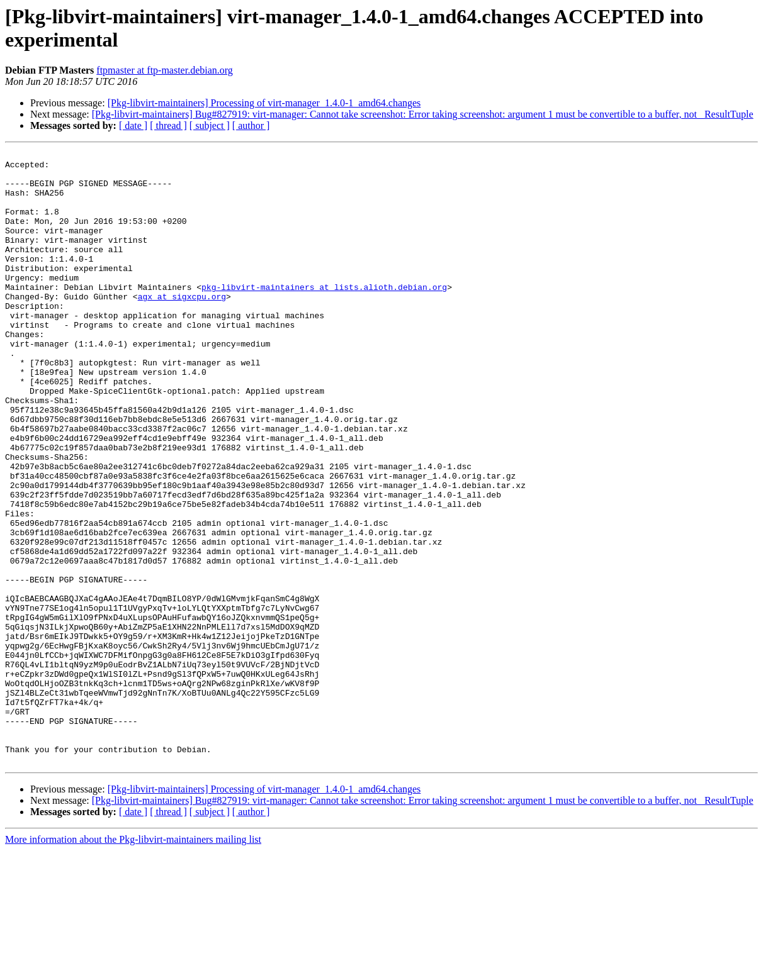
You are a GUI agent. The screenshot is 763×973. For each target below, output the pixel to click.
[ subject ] (209, 125)
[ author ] (251, 125)
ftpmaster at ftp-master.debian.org (164, 70)
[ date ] (133, 125)
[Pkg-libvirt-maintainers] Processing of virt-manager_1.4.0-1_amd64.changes (264, 102)
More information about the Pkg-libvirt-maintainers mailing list (133, 962)
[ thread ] (168, 125)
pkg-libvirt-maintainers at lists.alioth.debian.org (324, 315)
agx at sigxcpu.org (182, 326)
